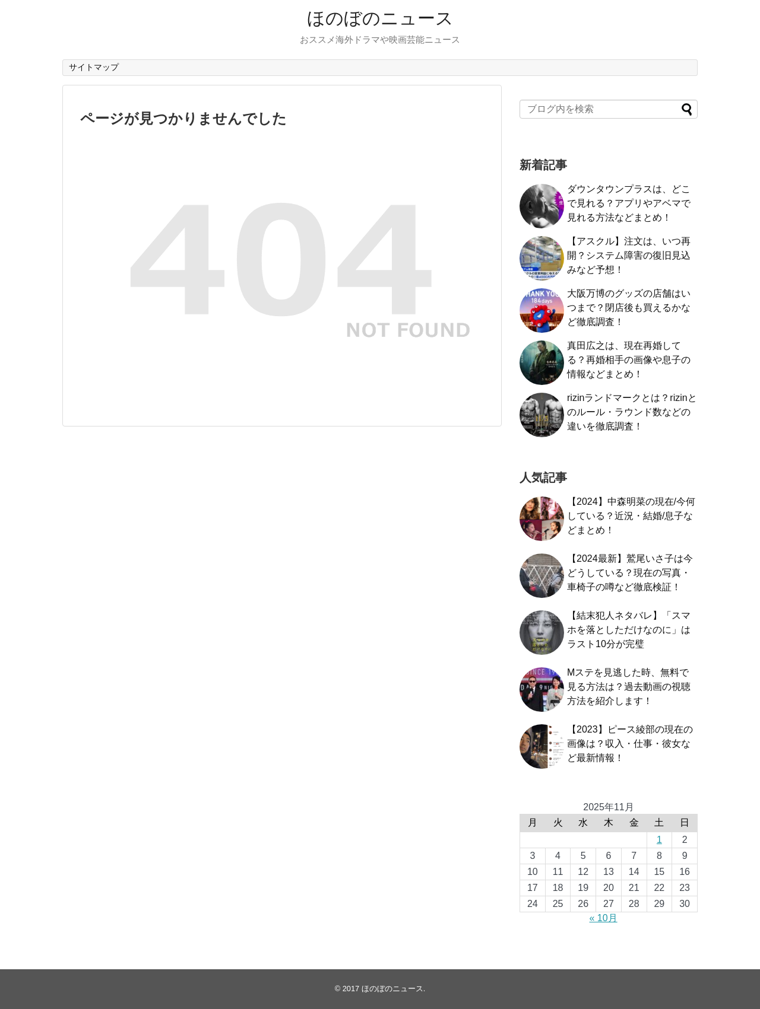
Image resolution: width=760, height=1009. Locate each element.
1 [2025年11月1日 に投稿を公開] (659, 840)
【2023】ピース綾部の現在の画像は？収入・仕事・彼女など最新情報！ (630, 743)
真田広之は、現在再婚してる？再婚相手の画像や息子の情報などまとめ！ (629, 359)
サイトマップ (94, 67)
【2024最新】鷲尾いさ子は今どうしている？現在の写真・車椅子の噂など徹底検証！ (630, 572)
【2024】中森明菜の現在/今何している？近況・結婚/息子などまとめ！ (631, 515)
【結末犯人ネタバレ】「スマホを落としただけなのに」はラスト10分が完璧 (629, 629)
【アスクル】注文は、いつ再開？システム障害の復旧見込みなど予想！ (629, 255)
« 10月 (604, 918)
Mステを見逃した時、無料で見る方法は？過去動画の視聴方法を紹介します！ (629, 686)
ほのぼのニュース (380, 18)
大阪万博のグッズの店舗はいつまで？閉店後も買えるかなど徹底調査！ (629, 307)
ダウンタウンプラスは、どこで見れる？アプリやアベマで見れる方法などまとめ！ (629, 203)
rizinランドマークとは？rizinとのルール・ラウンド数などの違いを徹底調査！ (632, 412)
